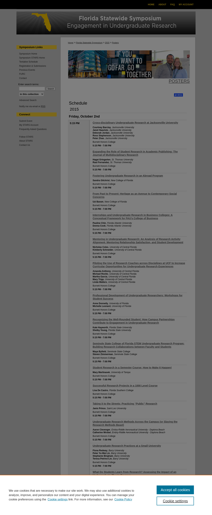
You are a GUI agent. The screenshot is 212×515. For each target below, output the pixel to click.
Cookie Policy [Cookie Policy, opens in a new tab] (123, 499)
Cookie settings (58, 499)
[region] (106, 495)
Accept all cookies (175, 490)
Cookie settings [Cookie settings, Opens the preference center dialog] (175, 501)
